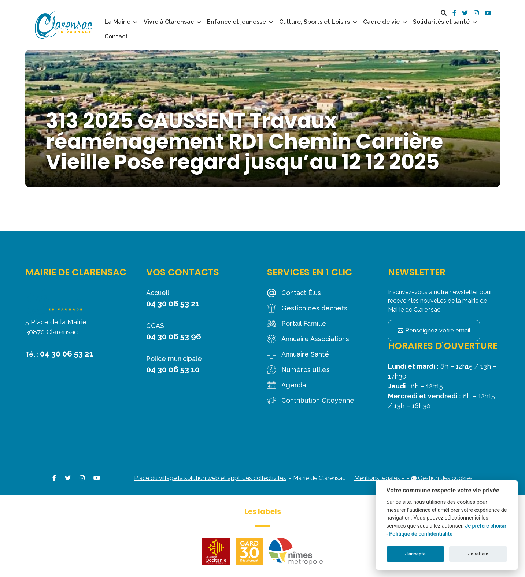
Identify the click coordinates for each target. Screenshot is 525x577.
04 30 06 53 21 (66, 353)
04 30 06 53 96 (173, 336)
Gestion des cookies (445, 477)
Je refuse (478, 553)
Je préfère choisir (485, 526)
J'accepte (415, 553)
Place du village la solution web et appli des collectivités (210, 477)
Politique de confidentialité (420, 534)
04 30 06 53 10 (173, 369)
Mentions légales (377, 477)
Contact (116, 36)
